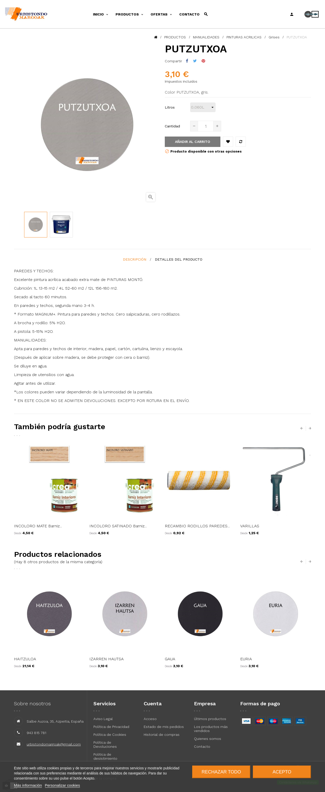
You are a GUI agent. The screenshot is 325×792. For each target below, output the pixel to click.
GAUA (170, 658)
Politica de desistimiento (105, 756)
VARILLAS (249, 526)
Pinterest (203, 61)
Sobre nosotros (32, 703)
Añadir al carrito (192, 142)
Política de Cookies (109, 735)
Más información (28, 785)
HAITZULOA (25, 658)
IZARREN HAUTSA (106, 658)
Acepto (282, 771)
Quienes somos (207, 739)
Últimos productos (210, 719)
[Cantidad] (205, 126)
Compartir (187, 61)
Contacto (202, 746)
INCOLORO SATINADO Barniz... (118, 526)
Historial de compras (162, 735)
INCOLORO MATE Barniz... (38, 526)
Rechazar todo (221, 771)
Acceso (150, 719)
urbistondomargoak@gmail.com (54, 744)
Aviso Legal (103, 719)
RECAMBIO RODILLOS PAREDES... (197, 526)
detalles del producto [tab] (178, 259)
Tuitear (195, 61)
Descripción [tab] (134, 259)
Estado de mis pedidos (164, 727)
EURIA (246, 658)
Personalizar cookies (62, 785)
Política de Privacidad (111, 727)
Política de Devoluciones (105, 744)
